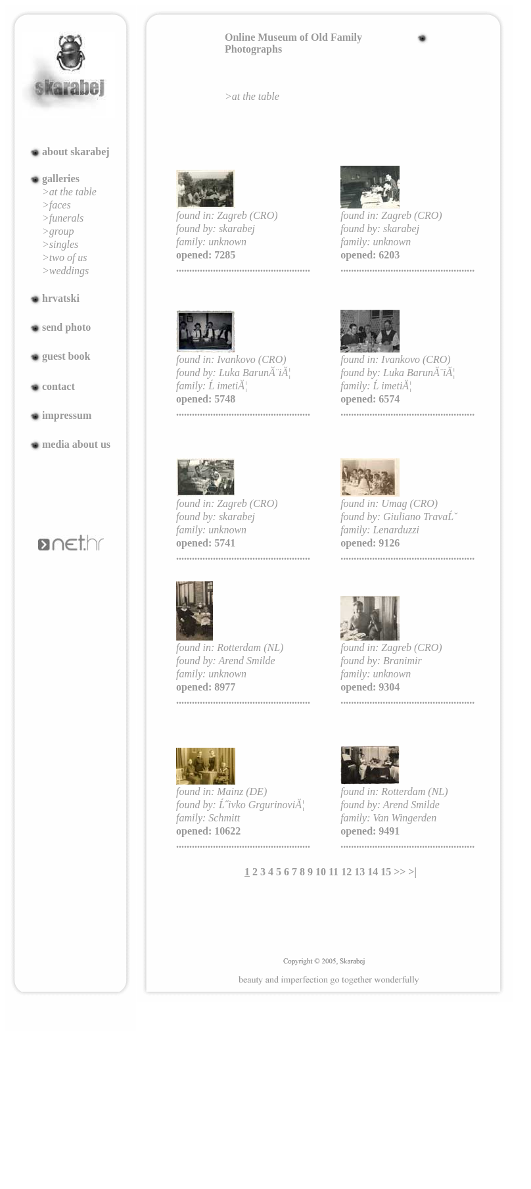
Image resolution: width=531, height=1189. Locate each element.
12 (346, 871)
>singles (60, 244)
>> (399, 871)
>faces (56, 204)
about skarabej (76, 151)
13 (359, 871)
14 (372, 871)
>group (58, 231)
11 (333, 871)
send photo (66, 327)
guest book (66, 356)
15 (386, 871)
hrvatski (61, 298)
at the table (255, 96)
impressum (66, 415)
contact (58, 386)
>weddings (65, 270)
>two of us (64, 257)
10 (320, 871)
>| (412, 871)
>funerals (62, 218)
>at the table (69, 191)
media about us (76, 444)
